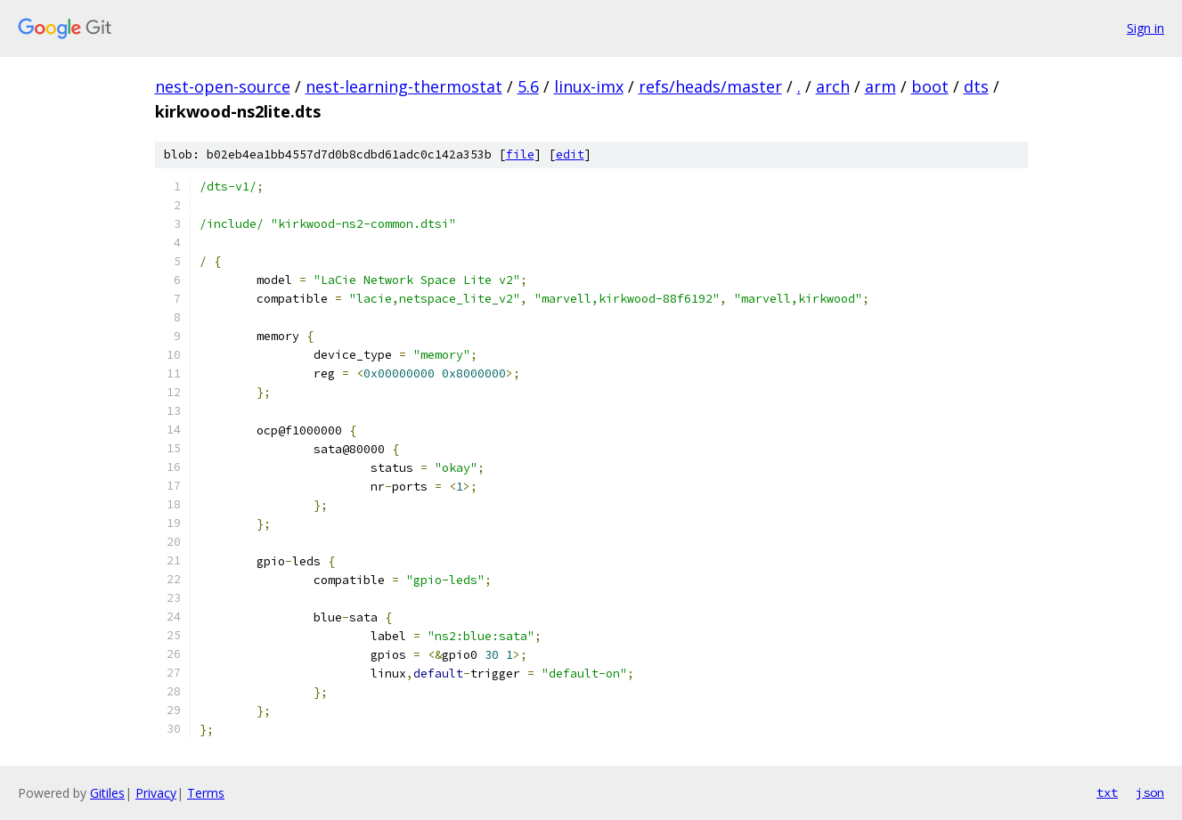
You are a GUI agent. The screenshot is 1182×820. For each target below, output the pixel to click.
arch (833, 86)
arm (880, 86)
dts (976, 86)
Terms (205, 792)
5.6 (528, 86)
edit (570, 154)
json (1150, 792)
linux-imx (589, 86)
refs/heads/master (710, 86)
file (520, 154)
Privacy (155, 792)
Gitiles (107, 792)
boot (930, 86)
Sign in (1145, 28)
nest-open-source (222, 86)
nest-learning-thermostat (404, 86)
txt (1107, 792)
